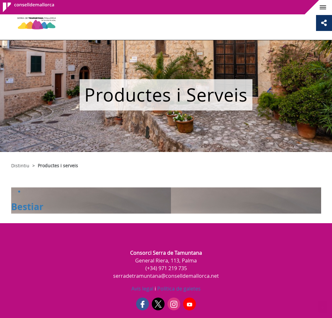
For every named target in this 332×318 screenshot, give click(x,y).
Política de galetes (178, 288)
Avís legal (142, 288)
